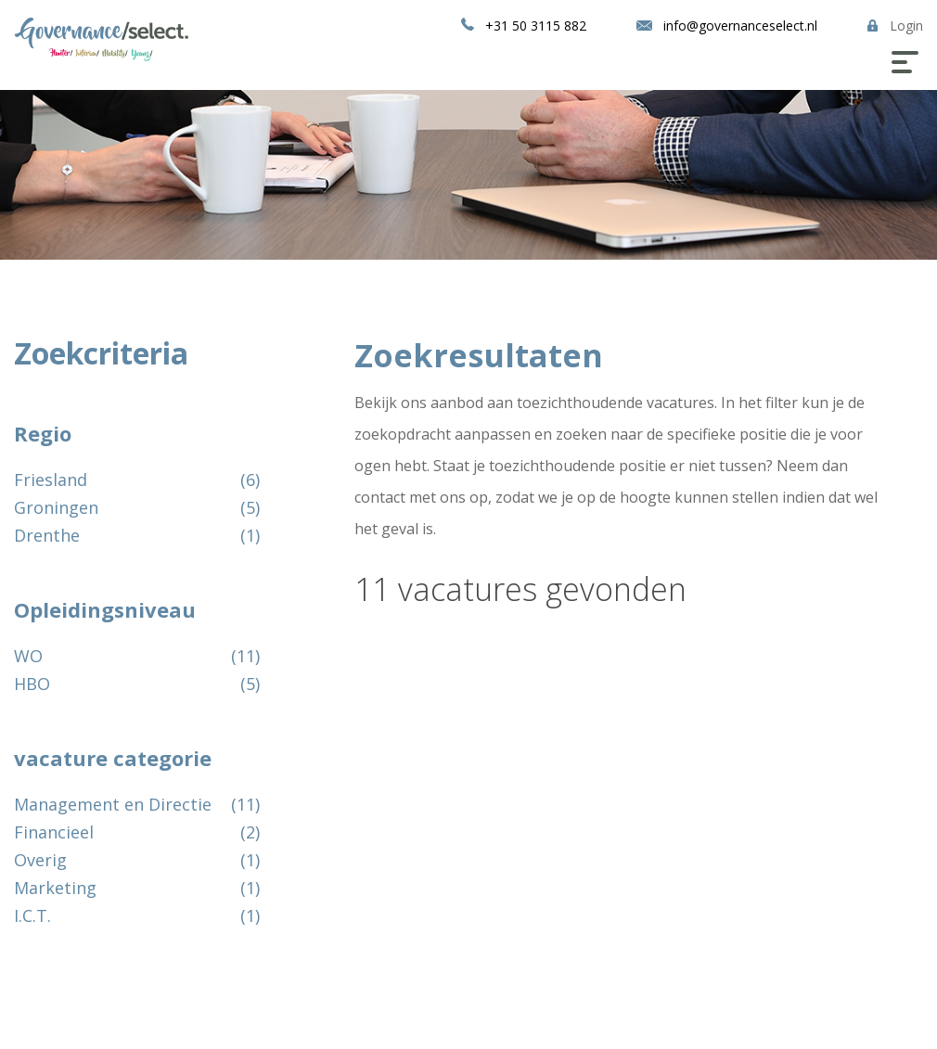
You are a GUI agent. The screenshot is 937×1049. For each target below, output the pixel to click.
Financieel (56, 832)
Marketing (57, 887)
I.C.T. (35, 915)
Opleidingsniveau (105, 609)
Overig (42, 860)
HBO (34, 683)
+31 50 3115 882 (535, 25)
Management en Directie (115, 804)
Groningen (58, 507)
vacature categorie (113, 758)
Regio (42, 433)
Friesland (53, 479)
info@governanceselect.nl (740, 25)
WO (30, 656)
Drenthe (49, 535)
